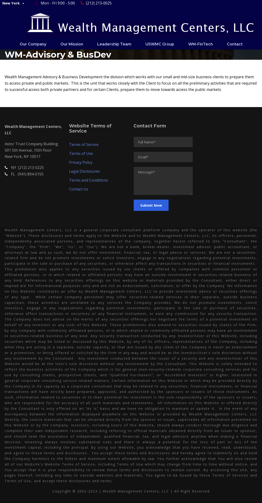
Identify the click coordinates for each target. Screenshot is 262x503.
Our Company (33, 44)
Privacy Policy (80, 162)
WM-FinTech (200, 44)
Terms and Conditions (88, 180)
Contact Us (78, 189)
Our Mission (71, 44)
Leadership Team (114, 44)
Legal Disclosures (84, 171)
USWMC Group (159, 44)
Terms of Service (84, 144)
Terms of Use (81, 153)
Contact (235, 44)
